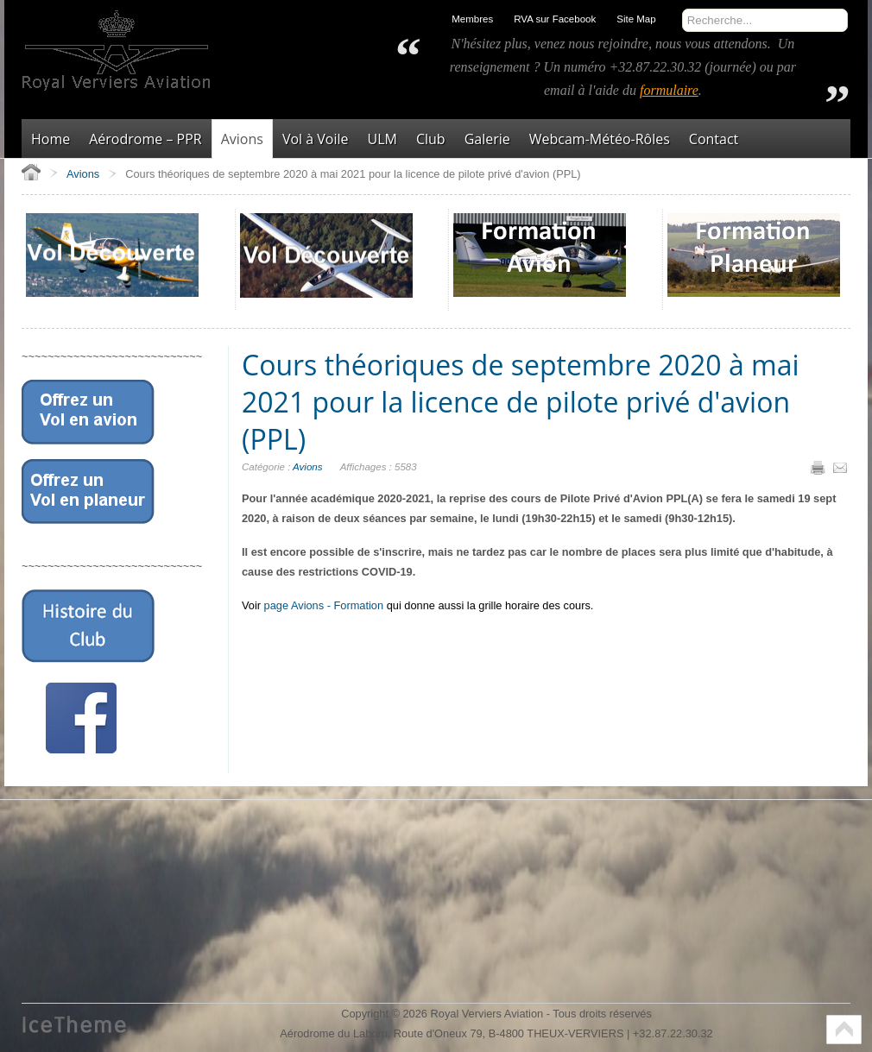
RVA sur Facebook (555, 19)
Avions (307, 467)
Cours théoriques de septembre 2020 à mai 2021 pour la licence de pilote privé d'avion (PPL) (520, 401)
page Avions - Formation (323, 605)
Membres (472, 19)
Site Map (635, 19)
